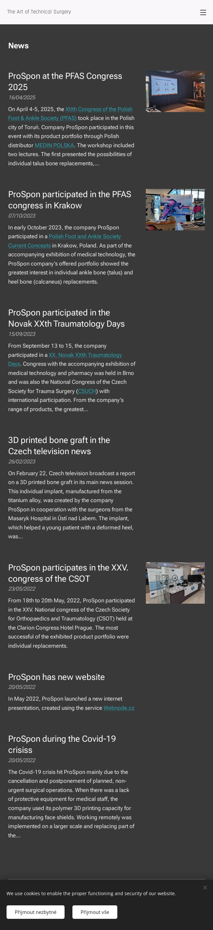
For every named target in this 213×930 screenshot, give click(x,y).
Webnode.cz (119, 708)
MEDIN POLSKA (54, 145)
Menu (203, 12)
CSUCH (87, 391)
